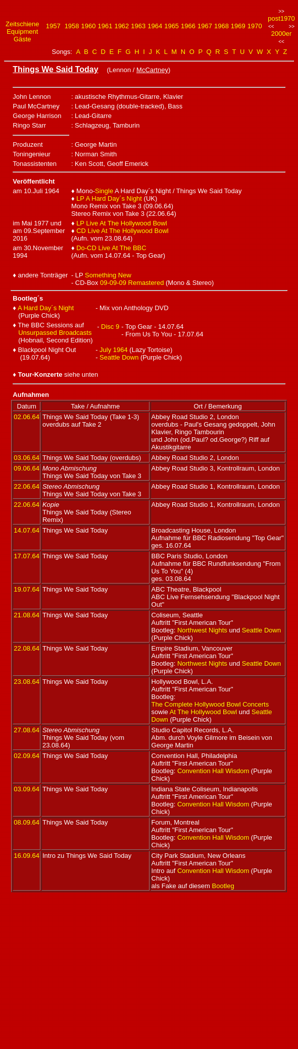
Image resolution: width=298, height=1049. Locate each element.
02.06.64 (26, 417)
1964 (154, 26)
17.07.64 (26, 556)
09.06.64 (26, 468)
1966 (188, 26)
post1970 (281, 18)
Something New (108, 275)
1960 (88, 26)
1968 (221, 26)
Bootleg (223, 886)
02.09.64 (26, 756)
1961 (104, 26)
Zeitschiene (22, 24)
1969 (238, 26)
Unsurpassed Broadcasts (54, 332)
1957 (53, 26)
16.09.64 (26, 855)
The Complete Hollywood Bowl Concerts (210, 704)
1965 (171, 26)
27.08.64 (26, 730)
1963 (138, 26)
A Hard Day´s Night (46, 308)
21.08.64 (26, 615)
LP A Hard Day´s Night (109, 198)
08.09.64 (26, 822)
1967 (204, 26)
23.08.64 (26, 681)
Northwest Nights (202, 630)
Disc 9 (110, 326)
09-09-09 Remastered (132, 282)
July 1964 (114, 350)
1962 (121, 26)
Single (104, 191)
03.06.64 (26, 457)
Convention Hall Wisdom (213, 771)
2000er (281, 33)
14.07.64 (26, 530)
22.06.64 (26, 486)
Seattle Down (119, 357)
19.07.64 (26, 589)
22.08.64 (26, 648)
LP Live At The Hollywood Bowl (121, 223)
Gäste (22, 39)
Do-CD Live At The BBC (111, 248)
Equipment (22, 31)
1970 (254, 26)
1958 (72, 26)
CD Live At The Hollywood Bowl (122, 231)
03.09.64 (26, 789)
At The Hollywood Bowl (203, 712)
